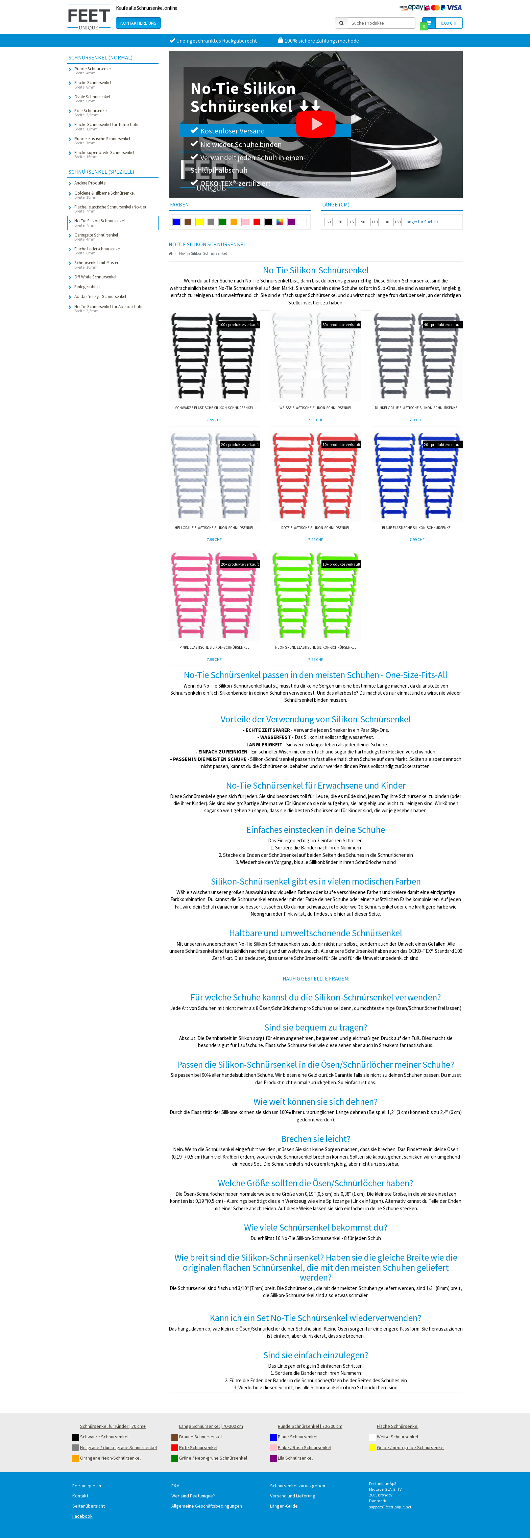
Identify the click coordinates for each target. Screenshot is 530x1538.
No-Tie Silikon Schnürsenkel (203, 253)
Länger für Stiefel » (421, 222)
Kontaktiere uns (138, 23)
